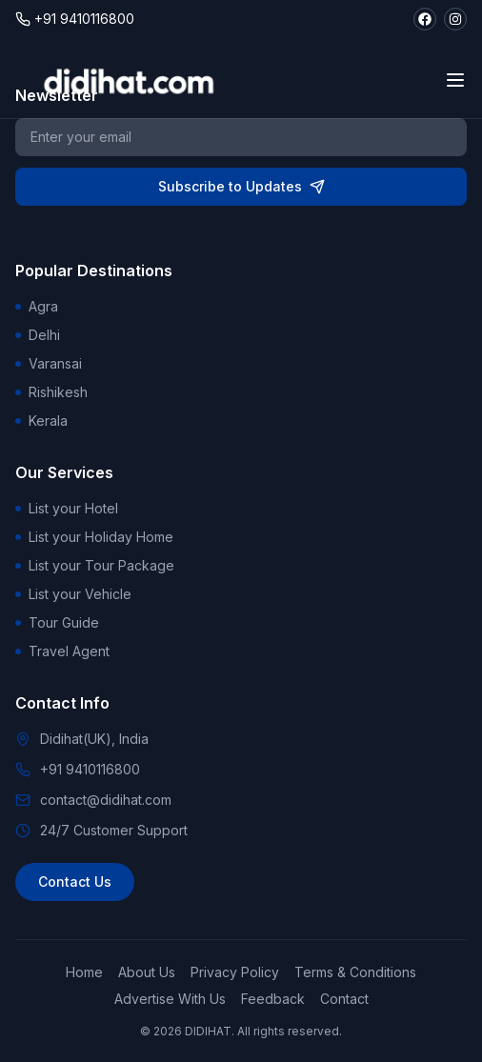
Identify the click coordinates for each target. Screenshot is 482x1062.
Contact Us (74, 881)
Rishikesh (51, 392)
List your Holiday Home (94, 537)
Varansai (48, 363)
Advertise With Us (170, 999)
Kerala (41, 420)
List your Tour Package (94, 565)
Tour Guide (57, 622)
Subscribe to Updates (241, 186)
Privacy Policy (235, 972)
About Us (146, 972)
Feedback (273, 999)
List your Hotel (66, 508)
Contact (344, 999)
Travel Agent (62, 651)
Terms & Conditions (355, 972)
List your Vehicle (73, 594)
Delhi (37, 335)
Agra (36, 306)
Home (84, 972)
